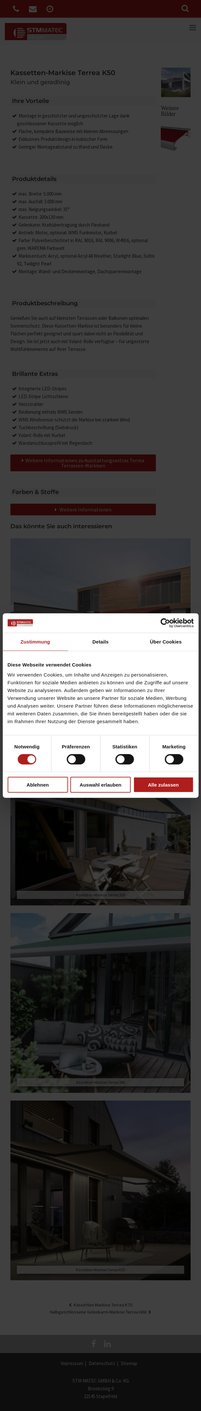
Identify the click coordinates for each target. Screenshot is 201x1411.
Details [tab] (101, 641)
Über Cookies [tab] (166, 641)
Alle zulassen (163, 785)
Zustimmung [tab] (35, 641)
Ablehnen (38, 785)
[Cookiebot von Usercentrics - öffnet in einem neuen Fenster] (165, 623)
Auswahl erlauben (100, 785)
